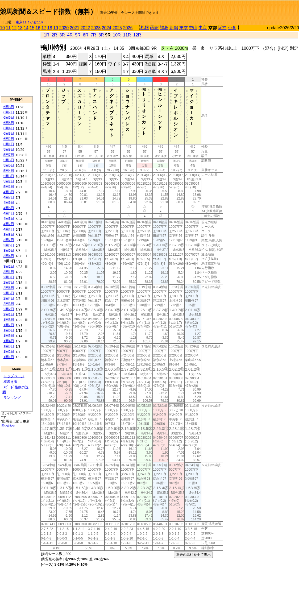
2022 (85, 28)
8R (101, 35)
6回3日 (8, 133)
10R (117, 35)
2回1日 (8, 314)
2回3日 (8, 304)
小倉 (232, 27)
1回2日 (8, 352)
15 (32, 28)
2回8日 (8, 277)
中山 (193, 27)
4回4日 (8, 213)
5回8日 (8, 149)
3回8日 (8, 235)
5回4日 (8, 171)
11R (127, 35)
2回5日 (8, 293)
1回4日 (8, 341)
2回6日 (8, 288)
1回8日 (8, 320)
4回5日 (8, 208)
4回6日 (8, 203)
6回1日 (8, 144)
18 (49, 28)
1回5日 (8, 336)
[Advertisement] (237, 10)
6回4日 (8, 128)
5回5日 (8, 165)
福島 (164, 27)
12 (14, 28)
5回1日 (8, 187)
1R (46, 35)
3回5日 (8, 250)
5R (77, 35)
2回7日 (8, 282)
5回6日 (8, 160)
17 (43, 28)
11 (8, 28)
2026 (128, 28)
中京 (202, 27)
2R (54, 35)
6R (85, 35)
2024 (106, 28)
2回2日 (8, 309)
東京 (183, 28)
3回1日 (8, 272)
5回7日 (8, 155)
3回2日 (8, 266)
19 (55, 28)
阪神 (222, 27)
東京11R (22, 22)
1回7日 (8, 325)
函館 (154, 27)
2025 (117, 28)
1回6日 (8, 330)
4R (70, 35)
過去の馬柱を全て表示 (193, 555)
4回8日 (8, 192)
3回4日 (8, 256)
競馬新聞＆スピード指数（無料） (48, 11)
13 (20, 28)
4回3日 (8, 219)
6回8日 (8, 107)
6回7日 (8, 112)
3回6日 (8, 245)
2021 (75, 28)
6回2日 (8, 139)
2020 (64, 28)
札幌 (144, 27)
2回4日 (8, 298)
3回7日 (8, 240)
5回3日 (8, 176)
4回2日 (8, 224)
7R (93, 35)
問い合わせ (8, 425)
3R (62, 35)
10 (2, 28)
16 (38, 28)
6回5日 (8, 123)
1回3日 (8, 346)
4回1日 (8, 229)
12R (137, 35)
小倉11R (36, 22)
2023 (96, 28)
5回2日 (8, 181)
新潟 (173, 28)
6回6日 (8, 117)
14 (26, 28)
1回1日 (8, 357)
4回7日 (8, 197)
